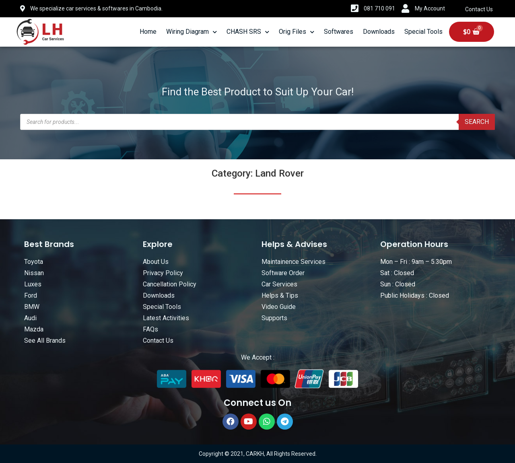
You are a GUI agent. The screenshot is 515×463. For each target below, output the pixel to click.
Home (148, 31)
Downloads (379, 31)
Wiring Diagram (191, 32)
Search (477, 122)
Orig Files (296, 32)
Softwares (338, 31)
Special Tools (423, 31)
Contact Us (479, 9)
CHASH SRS (248, 32)
